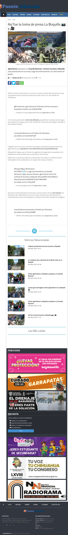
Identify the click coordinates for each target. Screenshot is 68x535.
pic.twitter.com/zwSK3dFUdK (25, 135)
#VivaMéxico (53, 176)
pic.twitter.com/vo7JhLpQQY (24, 182)
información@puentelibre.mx (44, 528)
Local (9, 15)
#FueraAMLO (43, 176)
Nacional (15, 15)
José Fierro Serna (44, 520)
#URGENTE (30, 179)
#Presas (17, 168)
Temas (3, 19)
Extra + (61, 15)
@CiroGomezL (19, 106)
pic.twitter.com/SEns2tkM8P (25, 212)
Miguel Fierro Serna (44, 518)
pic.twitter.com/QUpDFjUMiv (31, 109)
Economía (36, 15)
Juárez (39, 527)
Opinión (22, 15)
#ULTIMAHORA (40, 179)
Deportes (54, 15)
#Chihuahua (30, 168)
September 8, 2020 (48, 112)
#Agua (22, 168)
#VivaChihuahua (20, 179)
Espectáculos (45, 15)
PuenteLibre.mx (7, 533)
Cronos (29, 15)
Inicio (9, 19)
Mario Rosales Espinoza (43, 522)
